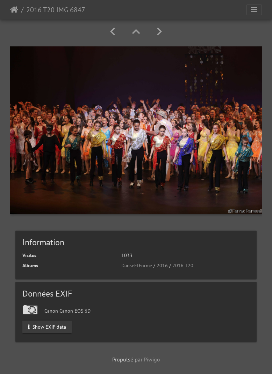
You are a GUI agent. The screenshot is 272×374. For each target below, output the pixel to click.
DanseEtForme (136, 265)
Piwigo (152, 359)
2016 (162, 265)
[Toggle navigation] (254, 10)
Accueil (14, 10)
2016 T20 (182, 265)
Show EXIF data (47, 326)
